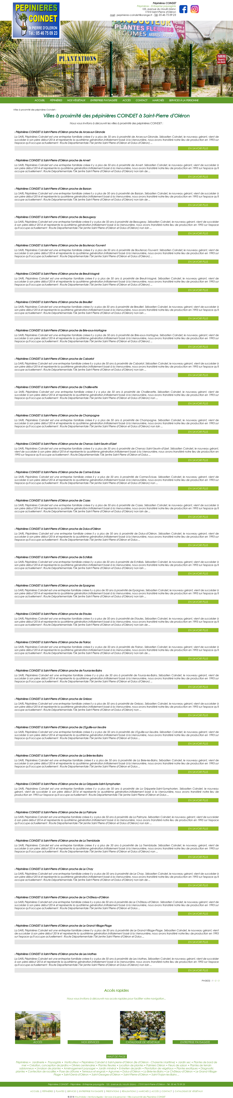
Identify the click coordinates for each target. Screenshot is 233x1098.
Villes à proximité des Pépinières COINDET (146, 1096)
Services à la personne (115, 1096)
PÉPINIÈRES (56, 100)
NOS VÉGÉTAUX (76, 100)
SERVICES (71, 1091)
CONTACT (141, 100)
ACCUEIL (40, 100)
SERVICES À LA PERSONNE (184, 100)
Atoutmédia (80, 1096)
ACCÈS (126, 100)
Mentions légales (95, 1096)
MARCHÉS (158, 100)
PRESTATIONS (112, 1091)
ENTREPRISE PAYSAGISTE (103, 100)
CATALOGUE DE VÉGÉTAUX (189, 1091)
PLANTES (60, 1091)
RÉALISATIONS (129, 1091)
